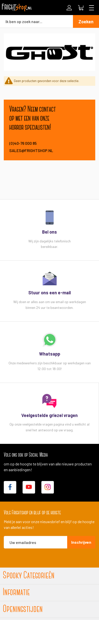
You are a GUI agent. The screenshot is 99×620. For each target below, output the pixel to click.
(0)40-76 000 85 (23, 143)
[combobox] (36, 21)
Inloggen (69, 8)
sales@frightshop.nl (31, 150)
